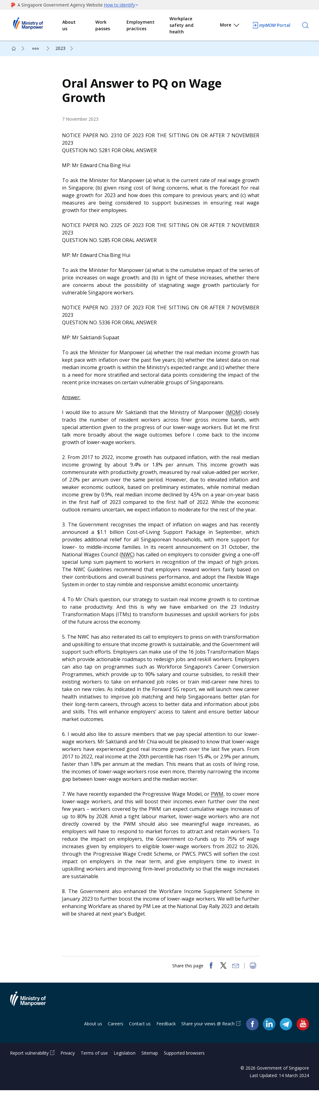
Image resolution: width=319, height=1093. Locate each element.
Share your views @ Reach (208, 1026)
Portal (271, 25)
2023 (60, 48)
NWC (128, 555)
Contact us (140, 1026)
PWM (217, 795)
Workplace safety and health (181, 25)
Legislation (125, 1056)
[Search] (305, 25)
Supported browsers (184, 1056)
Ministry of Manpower (32, 1005)
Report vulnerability (29, 1056)
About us (69, 25)
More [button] (230, 26)
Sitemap (149, 1056)
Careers (115, 1026)
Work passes (102, 25)
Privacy (67, 1056)
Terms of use (94, 1056)
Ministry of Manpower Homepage (36, 25)
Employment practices (140, 25)
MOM (233, 413)
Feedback (166, 1026)
